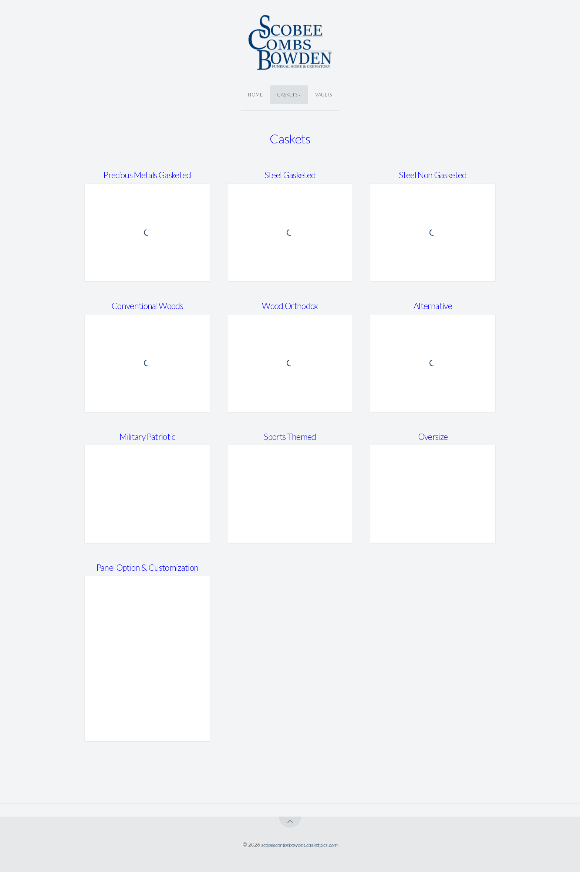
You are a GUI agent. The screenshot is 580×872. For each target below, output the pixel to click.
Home (255, 95)
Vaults (323, 95)
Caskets (287, 95)
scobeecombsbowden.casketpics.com (299, 844)
